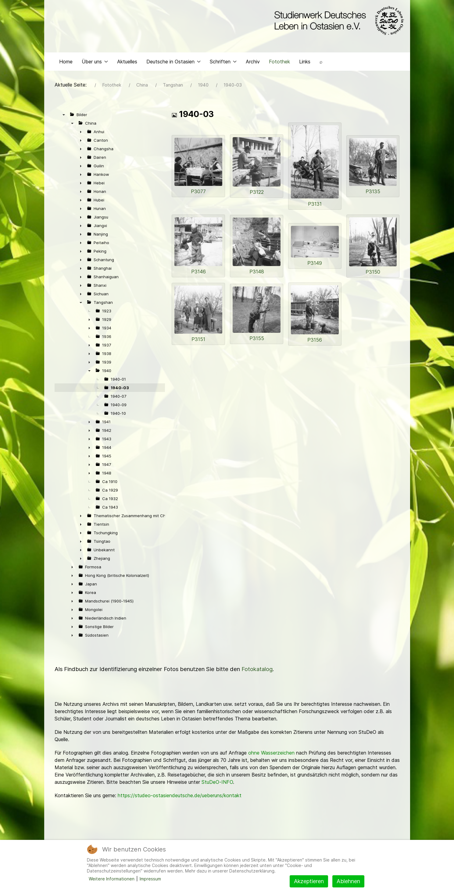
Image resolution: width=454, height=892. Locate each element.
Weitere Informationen (111, 878)
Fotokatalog (257, 670)
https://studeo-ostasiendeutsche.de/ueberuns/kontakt (179, 797)
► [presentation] (81, 133)
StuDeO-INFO (217, 783)
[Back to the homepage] (337, 20)
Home (66, 63)
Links (304, 63)
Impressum (150, 878)
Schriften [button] (223, 63)
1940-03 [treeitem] (120, 389)
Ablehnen (348, 881)
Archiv (253, 63)
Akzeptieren (309, 881)
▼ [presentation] (63, 116)
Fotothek (279, 63)
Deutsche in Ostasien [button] (173, 63)
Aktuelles (127, 63)
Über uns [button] (95, 63)
